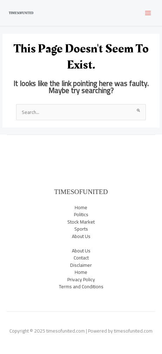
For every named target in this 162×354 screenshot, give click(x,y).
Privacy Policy (81, 279)
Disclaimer (81, 265)
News (81, 150)
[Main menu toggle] (148, 13)
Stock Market (81, 172)
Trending (81, 180)
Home (81, 207)
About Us (81, 236)
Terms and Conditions (81, 286)
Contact (81, 257)
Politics (81, 158)
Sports (81, 165)
